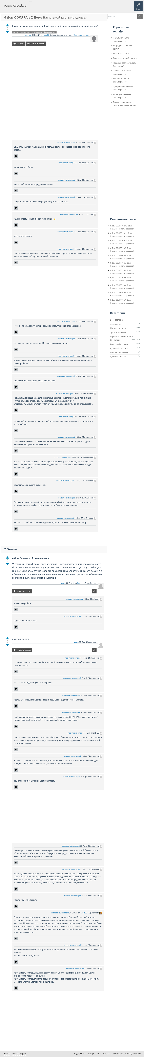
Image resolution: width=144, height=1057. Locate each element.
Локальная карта (121, 53)
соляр (15, 32)
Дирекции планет (118, 356)
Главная (34, 8)
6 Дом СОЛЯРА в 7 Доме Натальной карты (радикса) (122, 264)
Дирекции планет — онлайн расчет (122, 96)
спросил (28, 35)
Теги (53, 8)
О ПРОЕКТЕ (118, 1054)
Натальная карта (118, 328)
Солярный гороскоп (81, 35)
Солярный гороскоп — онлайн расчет (123, 72)
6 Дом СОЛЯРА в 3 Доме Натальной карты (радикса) (122, 294)
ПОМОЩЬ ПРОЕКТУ (133, 1054)
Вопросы (43, 8)
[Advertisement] (55, 73)
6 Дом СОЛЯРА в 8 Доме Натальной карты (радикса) (122, 257)
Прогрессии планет (119, 352)
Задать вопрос (76, 8)
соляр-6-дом (25, 32)
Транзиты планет (118, 332)
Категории (63, 8)
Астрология (115, 324)
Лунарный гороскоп (119, 348)
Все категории (116, 320)
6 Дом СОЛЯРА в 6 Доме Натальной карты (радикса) (122, 271)
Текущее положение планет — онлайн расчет (124, 103)
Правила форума (19, 1054)
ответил (63, 583)
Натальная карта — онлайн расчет (122, 39)
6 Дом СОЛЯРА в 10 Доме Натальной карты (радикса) (122, 242)
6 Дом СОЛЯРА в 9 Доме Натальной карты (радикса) (122, 249)
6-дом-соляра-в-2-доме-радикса (43, 32)
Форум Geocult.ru (15, 5)
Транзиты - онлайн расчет (125, 58)
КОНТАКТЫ (107, 1054)
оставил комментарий (66, 143)
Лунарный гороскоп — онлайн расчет (123, 80)
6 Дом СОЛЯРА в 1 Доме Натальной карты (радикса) (122, 301)
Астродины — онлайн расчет (123, 47)
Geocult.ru (97, 1054)
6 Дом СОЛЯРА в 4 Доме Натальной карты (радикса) (122, 286)
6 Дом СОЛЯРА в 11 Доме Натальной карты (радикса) (122, 234)
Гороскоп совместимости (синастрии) (124, 64)
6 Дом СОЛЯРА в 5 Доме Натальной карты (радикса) (122, 279)
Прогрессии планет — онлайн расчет (123, 88)
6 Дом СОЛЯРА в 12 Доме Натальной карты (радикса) (122, 227)
